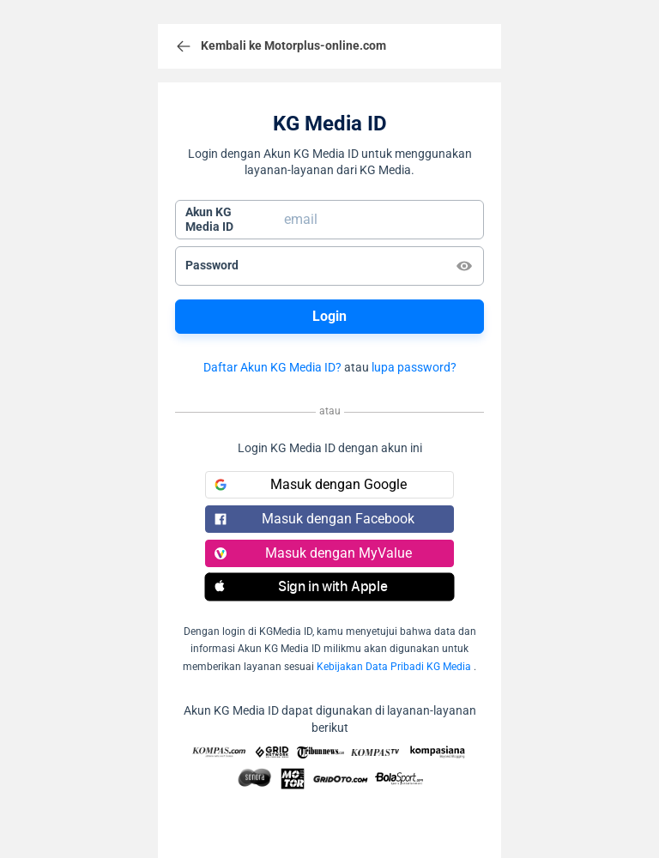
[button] (329, 587)
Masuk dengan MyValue (313, 553)
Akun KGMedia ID (209, 219)
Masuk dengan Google (311, 484)
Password (212, 265)
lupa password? (414, 367)
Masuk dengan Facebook (314, 519)
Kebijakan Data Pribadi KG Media (394, 667)
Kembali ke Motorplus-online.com (280, 46)
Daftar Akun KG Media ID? (272, 367)
